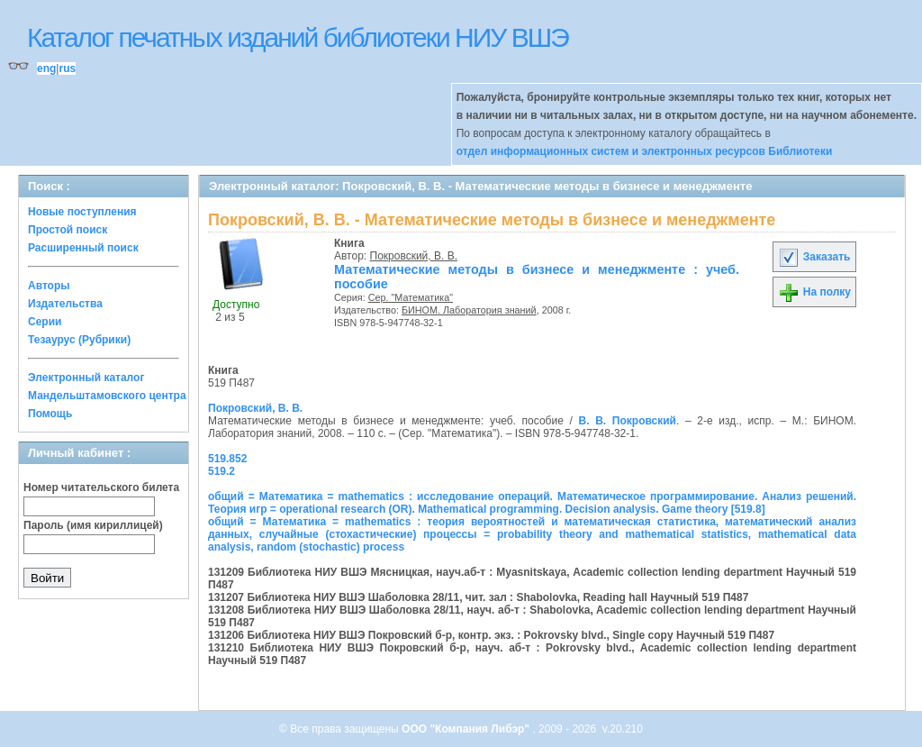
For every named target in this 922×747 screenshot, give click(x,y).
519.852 (227, 458)
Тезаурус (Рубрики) (79, 339)
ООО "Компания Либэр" (467, 729)
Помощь (50, 413)
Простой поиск (67, 229)
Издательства (65, 303)
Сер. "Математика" (410, 297)
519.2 (221, 471)
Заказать (814, 257)
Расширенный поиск (83, 247)
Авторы (49, 285)
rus (67, 68)
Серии (44, 321)
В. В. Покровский (627, 420)
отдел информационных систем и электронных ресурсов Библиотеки (644, 151)
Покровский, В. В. (413, 256)
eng (46, 68)
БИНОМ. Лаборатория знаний (469, 310)
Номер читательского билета (101, 487)
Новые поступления (82, 211)
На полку (814, 292)
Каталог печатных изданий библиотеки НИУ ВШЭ (297, 37)
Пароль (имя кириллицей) (93, 525)
